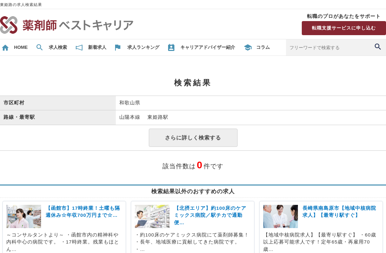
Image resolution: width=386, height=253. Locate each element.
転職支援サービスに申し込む (344, 28)
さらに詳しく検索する (193, 138)
